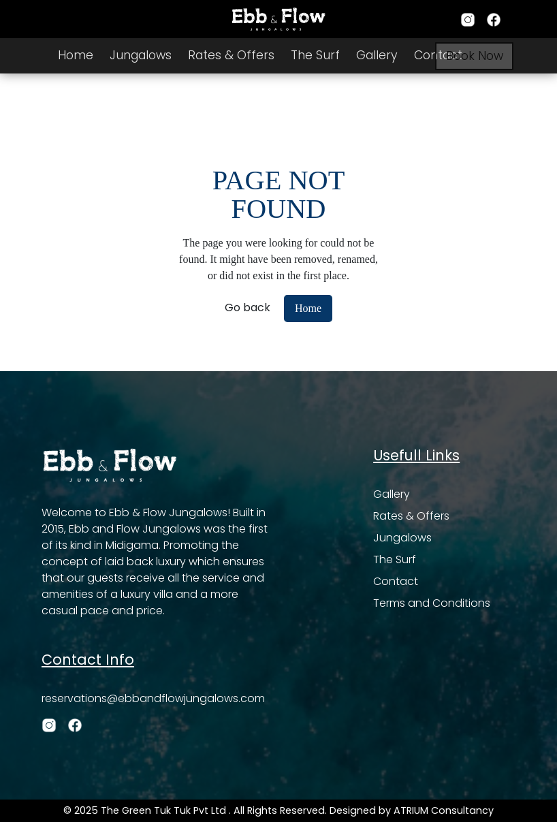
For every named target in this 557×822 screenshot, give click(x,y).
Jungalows (141, 55)
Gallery (377, 55)
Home (75, 55)
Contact (395, 581)
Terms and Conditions (431, 603)
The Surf (315, 55)
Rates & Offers (231, 55)
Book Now (474, 56)
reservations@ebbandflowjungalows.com (153, 698)
